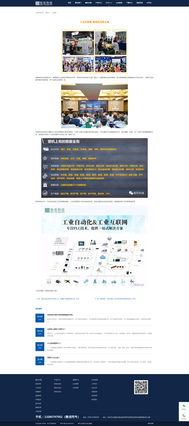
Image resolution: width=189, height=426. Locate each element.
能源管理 (38, 395)
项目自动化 (57, 388)
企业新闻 (54, 12)
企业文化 (94, 388)
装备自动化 (57, 384)
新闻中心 (109, 3)
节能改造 (38, 399)
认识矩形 (119, 3)
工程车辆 (38, 411)
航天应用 (38, 403)
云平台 (149, 3)
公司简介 (94, 384)
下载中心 (129, 3)
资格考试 (140, 3)
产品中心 (99, 3)
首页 (69, 3)
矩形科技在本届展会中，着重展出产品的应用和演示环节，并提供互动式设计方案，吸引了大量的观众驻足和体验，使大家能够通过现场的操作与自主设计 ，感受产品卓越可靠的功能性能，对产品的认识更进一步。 (94, 79)
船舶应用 (38, 407)
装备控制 (38, 384)
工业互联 (38, 388)
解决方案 (88, 3)
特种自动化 (57, 391)
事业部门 (78, 3)
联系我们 (94, 399)
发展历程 (94, 391)
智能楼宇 (38, 391)
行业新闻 (76, 388)
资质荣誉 (94, 395)
